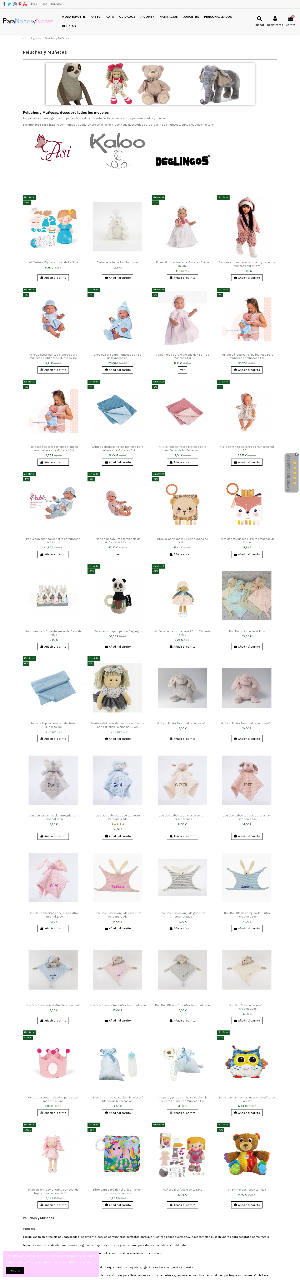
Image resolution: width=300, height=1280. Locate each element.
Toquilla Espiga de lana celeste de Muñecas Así (53, 725)
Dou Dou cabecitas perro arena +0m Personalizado (246, 817)
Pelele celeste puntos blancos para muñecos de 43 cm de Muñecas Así (53, 356)
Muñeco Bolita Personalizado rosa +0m (246, 723)
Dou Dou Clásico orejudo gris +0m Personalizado (182, 914)
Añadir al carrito (53, 277)
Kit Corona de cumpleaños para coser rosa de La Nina (53, 1099)
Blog (44, 3)
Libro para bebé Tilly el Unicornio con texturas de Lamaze (117, 1191)
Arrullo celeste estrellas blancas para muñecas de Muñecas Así (117, 448)
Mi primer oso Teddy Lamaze (247, 1189)
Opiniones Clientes (288, 473)
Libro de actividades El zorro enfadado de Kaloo (247, 540)
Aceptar (15, 1270)
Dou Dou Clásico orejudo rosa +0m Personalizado (118, 914)
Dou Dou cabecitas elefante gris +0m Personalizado (53, 817)
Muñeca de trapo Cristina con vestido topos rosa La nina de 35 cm (53, 1191)
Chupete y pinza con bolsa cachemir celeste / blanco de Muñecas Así (182, 1099)
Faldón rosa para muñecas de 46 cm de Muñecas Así (182, 356)
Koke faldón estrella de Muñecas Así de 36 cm (182, 264)
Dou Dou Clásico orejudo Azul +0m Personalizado (247, 914)
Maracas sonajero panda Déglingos (118, 631)
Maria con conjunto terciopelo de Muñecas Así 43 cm (117, 540)
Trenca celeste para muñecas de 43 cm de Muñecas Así (117, 356)
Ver (182, 370)
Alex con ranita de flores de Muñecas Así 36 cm (247, 448)
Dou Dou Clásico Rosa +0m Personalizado (118, 1005)
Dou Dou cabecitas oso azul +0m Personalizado (118, 817)
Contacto (56, 3)
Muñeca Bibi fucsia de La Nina (182, 1189)
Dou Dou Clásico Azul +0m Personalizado (53, 1005)
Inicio (34, 3)
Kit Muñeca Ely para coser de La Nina (53, 262)
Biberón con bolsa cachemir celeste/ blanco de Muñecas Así (118, 1099)
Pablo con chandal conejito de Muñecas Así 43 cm (53, 540)
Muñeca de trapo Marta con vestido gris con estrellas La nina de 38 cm (118, 725)
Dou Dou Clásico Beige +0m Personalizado (247, 1006)
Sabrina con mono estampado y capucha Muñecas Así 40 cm (247, 264)
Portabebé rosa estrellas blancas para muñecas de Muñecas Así (246, 356)
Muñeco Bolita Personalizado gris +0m (182, 723)
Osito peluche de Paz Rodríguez (117, 262)
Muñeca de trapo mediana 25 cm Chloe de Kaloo (182, 633)
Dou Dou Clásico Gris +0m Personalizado (182, 1005)
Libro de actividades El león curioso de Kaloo (182, 540)
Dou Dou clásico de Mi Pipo (247, 631)
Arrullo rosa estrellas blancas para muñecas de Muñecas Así (182, 448)
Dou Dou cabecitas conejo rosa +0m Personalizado (53, 914)
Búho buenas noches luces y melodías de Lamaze (247, 1099)
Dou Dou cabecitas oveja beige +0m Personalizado (182, 817)
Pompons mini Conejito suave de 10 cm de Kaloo (53, 633)
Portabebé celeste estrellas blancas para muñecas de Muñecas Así (53, 448)
